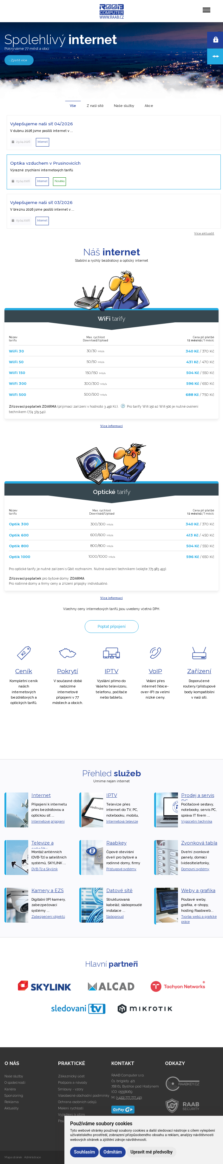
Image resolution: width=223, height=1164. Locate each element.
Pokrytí (67, 671)
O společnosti (14, 1082)
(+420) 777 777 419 (129, 1097)
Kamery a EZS (47, 890)
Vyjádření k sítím (71, 1114)
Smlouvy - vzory (70, 1089)
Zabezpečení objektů (48, 916)
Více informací (111, 426)
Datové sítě (119, 890)
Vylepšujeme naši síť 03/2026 (41, 202)
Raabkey (116, 843)
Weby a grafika (198, 890)
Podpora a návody (72, 1082)
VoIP (155, 671)
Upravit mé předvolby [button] (151, 1151)
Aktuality (11, 1108)
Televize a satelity (42, 846)
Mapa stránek (13, 1157)
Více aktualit (204, 233)
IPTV (111, 671)
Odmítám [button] (112, 1151)
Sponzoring (13, 1095)
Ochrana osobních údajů (77, 1102)
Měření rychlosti (70, 1108)
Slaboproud (115, 916)
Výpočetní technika (196, 821)
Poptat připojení (112, 626)
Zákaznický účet (71, 1076)
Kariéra (10, 1089)
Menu (206, 6)
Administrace (32, 1157)
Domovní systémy (195, 869)
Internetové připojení (48, 821)
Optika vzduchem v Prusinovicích (45, 163)
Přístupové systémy (121, 869)
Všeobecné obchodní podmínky (83, 1095)
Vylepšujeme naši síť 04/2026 (41, 123)
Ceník (23, 671)
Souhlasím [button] (84, 1151)
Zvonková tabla (199, 843)
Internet (41, 795)
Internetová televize (122, 821)
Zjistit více (19, 60)
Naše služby (13, 1076)
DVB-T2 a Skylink (44, 869)
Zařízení (199, 671)
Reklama (11, 1102)
